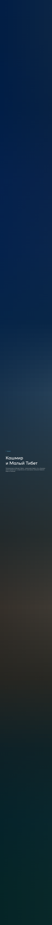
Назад (9, 451)
